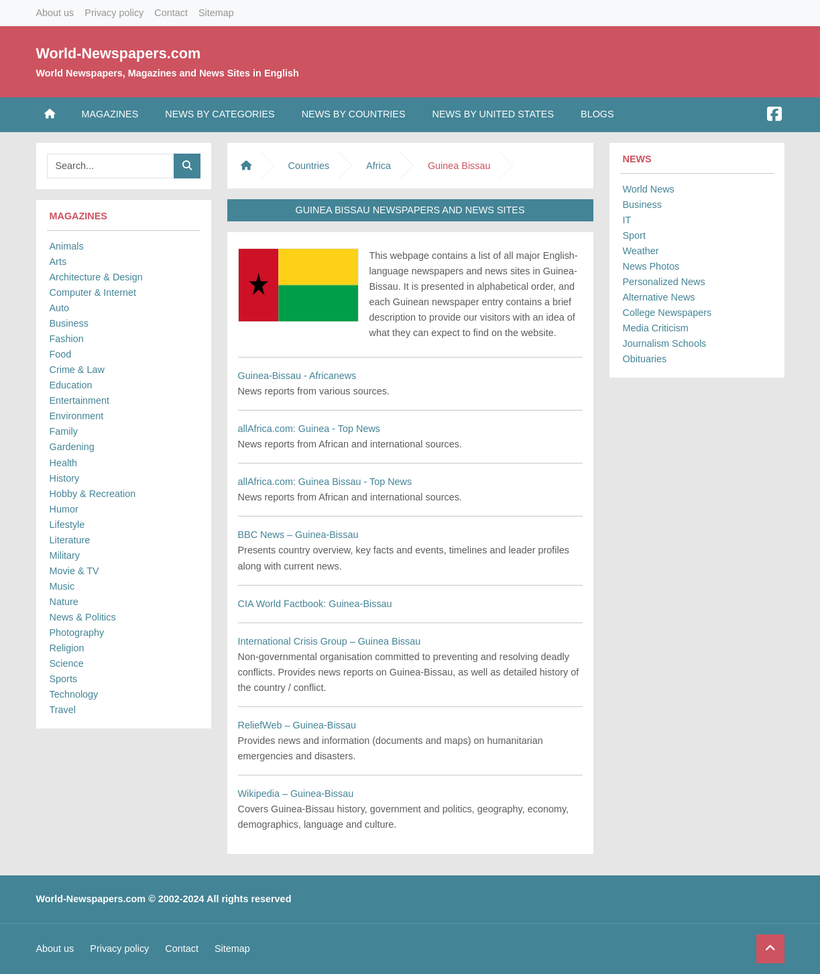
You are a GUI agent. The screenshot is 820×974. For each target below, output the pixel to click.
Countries (309, 165)
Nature (64, 601)
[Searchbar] (110, 166)
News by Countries (354, 114)
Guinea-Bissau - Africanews (297, 375)
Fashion (67, 338)
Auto (60, 308)
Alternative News (659, 297)
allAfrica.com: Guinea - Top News (309, 428)
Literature (70, 540)
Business (69, 323)
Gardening (72, 446)
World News (649, 189)
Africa (378, 165)
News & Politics (83, 617)
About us (55, 12)
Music (62, 586)
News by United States (493, 114)
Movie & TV (74, 570)
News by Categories (219, 114)
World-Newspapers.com (118, 53)
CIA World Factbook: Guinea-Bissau (315, 603)
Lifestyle (67, 524)
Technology (74, 694)
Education (71, 385)
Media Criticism (656, 328)
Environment (77, 416)
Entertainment (80, 400)
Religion (67, 648)
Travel (63, 709)
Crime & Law (77, 369)
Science (67, 663)
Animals (67, 246)
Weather (641, 251)
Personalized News (664, 281)
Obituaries (645, 359)
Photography (77, 632)
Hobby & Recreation (93, 493)
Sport (634, 235)
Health (64, 462)
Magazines (110, 114)
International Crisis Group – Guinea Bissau (329, 641)
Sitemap (216, 12)
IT (627, 220)
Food (61, 354)
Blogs (597, 114)
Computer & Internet (93, 292)
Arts (58, 261)
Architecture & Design (96, 277)
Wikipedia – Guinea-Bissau (296, 793)
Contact (171, 12)
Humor (64, 509)
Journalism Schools (665, 343)
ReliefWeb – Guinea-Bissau (297, 725)
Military (65, 555)
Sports (64, 678)
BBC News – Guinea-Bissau (298, 534)
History (65, 478)
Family (64, 431)
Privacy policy (113, 12)
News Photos (651, 266)
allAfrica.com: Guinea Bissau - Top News (325, 481)
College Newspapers (667, 312)
